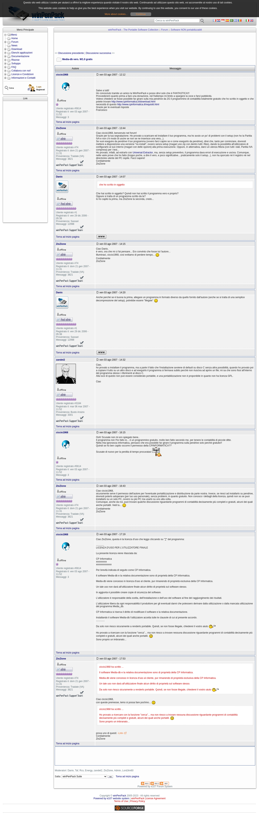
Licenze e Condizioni (22, 74)
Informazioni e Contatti (23, 77)
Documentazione (20, 56)
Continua (141, 14)
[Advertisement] (25, 162)
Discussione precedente (71, 53)
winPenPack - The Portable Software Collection (133, 29)
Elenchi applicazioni (21, 52)
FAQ (13, 67)
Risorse (15, 59)
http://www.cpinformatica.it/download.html (133, 101)
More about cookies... (116, 14)
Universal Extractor (143, 152)
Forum (14, 42)
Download (16, 49)
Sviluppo (16, 63)
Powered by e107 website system (111, 798)
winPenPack (119, 795)
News (14, 45)
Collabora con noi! (21, 70)
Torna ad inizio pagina (67, 122)
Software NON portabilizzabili (186, 29)
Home (14, 38)
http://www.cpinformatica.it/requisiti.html (138, 104)
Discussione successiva (98, 53)
